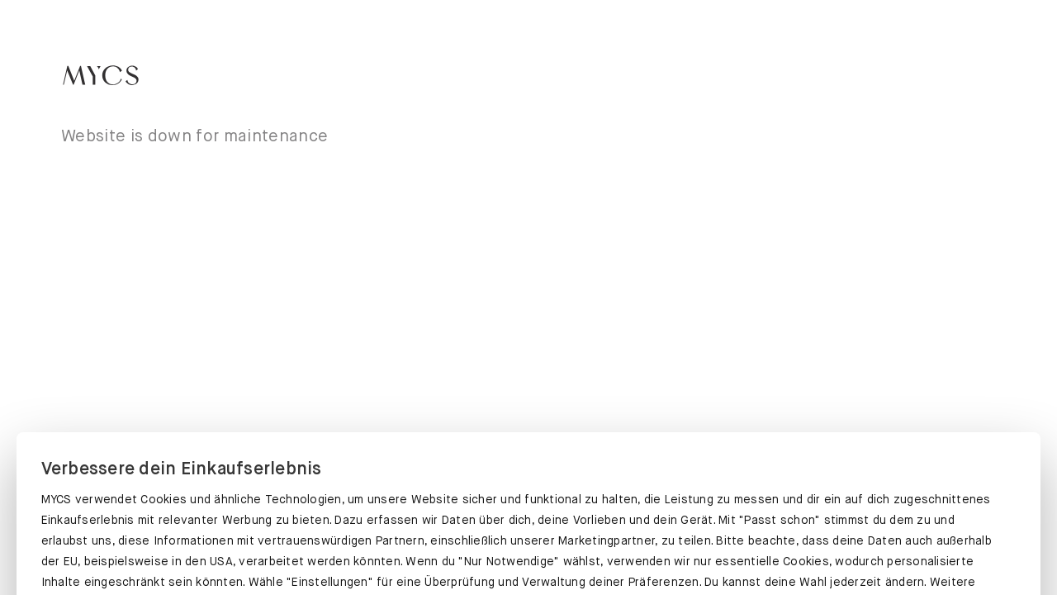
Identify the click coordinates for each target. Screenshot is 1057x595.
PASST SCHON (193, 547)
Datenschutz (78, 491)
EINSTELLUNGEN (528, 551)
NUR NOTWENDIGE (863, 551)
